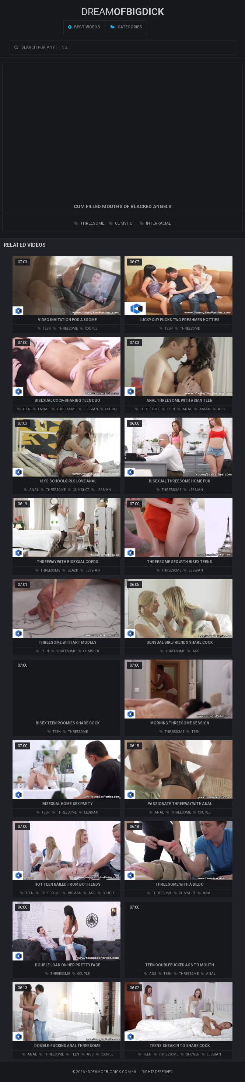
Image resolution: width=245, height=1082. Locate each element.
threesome (89, 223)
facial (41, 409)
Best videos (84, 27)
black (70, 570)
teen (44, 328)
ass (219, 409)
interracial (155, 223)
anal (184, 409)
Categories (126, 27)
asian (202, 409)
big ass (72, 893)
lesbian (88, 409)
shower (190, 1054)
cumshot (122, 223)
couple (88, 328)
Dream (122, 12)
